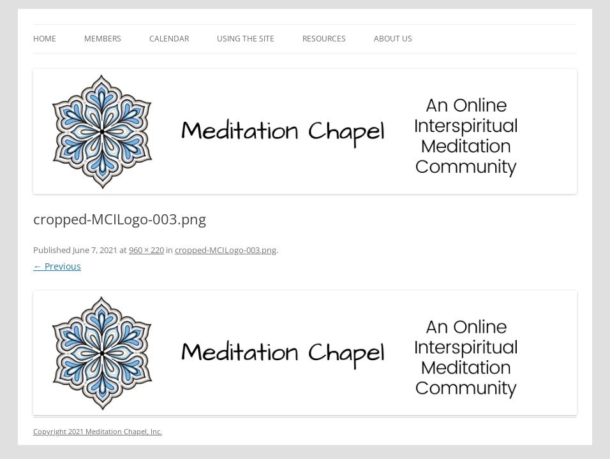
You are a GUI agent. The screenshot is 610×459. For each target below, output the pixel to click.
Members (102, 38)
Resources (324, 38)
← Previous (57, 266)
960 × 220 (146, 250)
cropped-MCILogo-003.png (225, 250)
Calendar (169, 38)
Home (44, 38)
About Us (393, 38)
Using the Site (245, 38)
